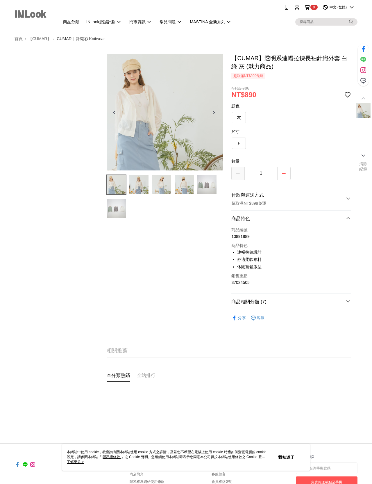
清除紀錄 (363, 166)
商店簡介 (137, 474)
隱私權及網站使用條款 (147, 482)
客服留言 (219, 474)
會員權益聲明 (222, 482)
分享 (238, 318)
